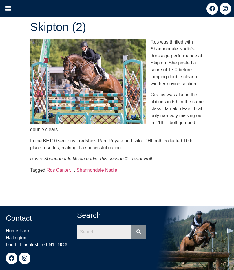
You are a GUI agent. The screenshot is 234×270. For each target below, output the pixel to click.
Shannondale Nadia (96, 170)
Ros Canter (58, 170)
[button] (8, 9)
